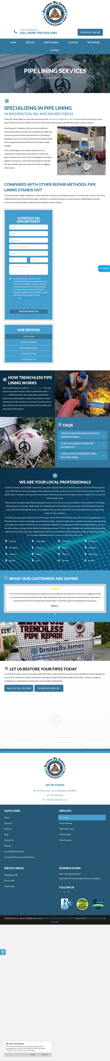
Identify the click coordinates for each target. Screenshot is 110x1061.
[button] (3, 952)
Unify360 (55, 922)
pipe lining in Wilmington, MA (60, 119)
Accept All (44, 1054)
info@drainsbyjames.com (56, 799)
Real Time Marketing (95, 918)
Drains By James (12, 487)
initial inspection (36, 388)
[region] (28, 1049)
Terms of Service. (27, 298)
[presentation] (28, 303)
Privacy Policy (49, 918)
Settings (32, 1054)
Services (49, 78)
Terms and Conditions (65, 918)
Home (41, 78)
